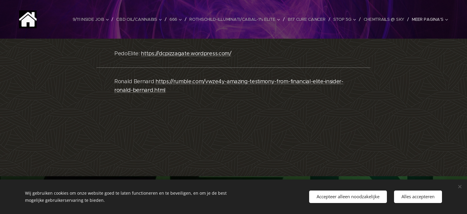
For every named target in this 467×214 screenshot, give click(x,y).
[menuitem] (92, 19)
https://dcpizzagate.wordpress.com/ (186, 53)
